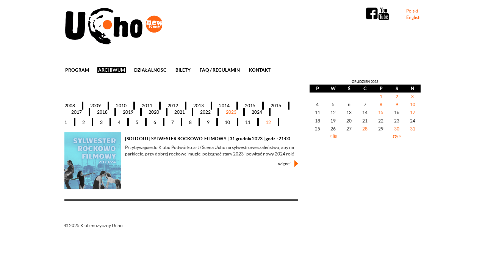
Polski (412, 10)
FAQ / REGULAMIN (220, 69)
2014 (224, 105)
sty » (397, 135)
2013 (198, 105)
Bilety (183, 69)
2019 (128, 112)
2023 (231, 112)
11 (247, 122)
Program (77, 69)
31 (412, 128)
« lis (333, 135)
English (413, 17)
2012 (172, 105)
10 (227, 122)
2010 (121, 105)
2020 (154, 112)
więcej (284, 163)
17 (412, 112)
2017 (76, 112)
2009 (95, 105)
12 (268, 122)
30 (396, 128)
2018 (102, 112)
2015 (250, 105)
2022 (205, 112)
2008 (69, 105)
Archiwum (111, 69)
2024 (257, 112)
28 (365, 128)
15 (380, 112)
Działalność (150, 69)
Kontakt (260, 69)
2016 (276, 105)
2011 (147, 105)
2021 (179, 112)
